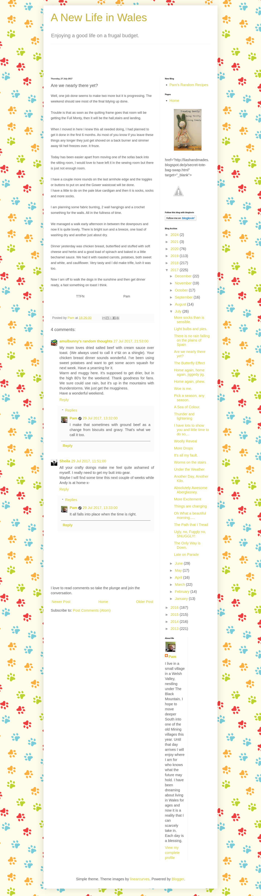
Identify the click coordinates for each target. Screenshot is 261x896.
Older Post (144, 602)
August (181, 304)
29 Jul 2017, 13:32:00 (100, 418)
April (179, 577)
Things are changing (190, 506)
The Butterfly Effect (189, 363)
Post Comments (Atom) (92, 610)
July (178, 311)
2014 (175, 622)
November (184, 283)
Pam (73, 418)
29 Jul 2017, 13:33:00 (100, 508)
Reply (64, 400)
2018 (175, 263)
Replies (71, 410)
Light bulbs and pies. (190, 329)
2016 (175, 607)
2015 (175, 614)
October (182, 290)
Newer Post (61, 602)
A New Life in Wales (99, 17)
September (184, 297)
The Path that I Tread (191, 525)
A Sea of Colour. (187, 407)
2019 (175, 256)
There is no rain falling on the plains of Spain (192, 340)
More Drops (183, 448)
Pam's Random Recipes (188, 85)
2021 (175, 242)
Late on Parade (186, 554)
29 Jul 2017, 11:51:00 (88, 461)
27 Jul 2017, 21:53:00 (131, 341)
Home (103, 602)
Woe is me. (183, 389)
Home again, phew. (189, 381)
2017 (175, 270)
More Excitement (187, 499)
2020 (175, 249)
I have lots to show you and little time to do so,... (191, 429)
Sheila (64, 461)
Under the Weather (189, 469)
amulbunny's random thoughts (86, 341)
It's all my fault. (186, 455)
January (182, 599)
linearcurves (140, 879)
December (184, 276)
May (179, 570)
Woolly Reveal (185, 441)
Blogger (178, 879)
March (180, 584)
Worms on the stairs (190, 462)
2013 (175, 629)
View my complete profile (172, 853)
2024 (175, 235)
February (182, 592)
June (179, 563)
